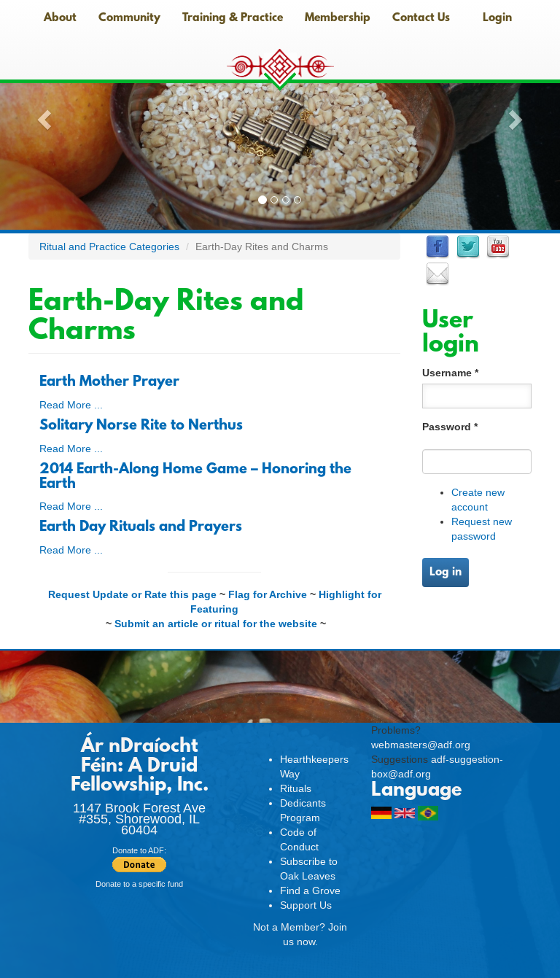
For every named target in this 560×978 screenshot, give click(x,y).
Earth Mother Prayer (109, 382)
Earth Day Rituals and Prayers (140, 527)
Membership (337, 18)
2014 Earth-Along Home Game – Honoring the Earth (195, 477)
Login (497, 18)
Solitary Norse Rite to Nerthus (141, 426)
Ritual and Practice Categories (109, 246)
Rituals (295, 788)
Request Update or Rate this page (132, 594)
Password (450, 426)
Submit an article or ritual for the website (215, 623)
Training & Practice (232, 18)
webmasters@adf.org (420, 744)
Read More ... (71, 405)
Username (450, 373)
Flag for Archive (267, 594)
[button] (42, 115)
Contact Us (421, 18)
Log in (445, 572)
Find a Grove (310, 890)
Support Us (306, 905)
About (60, 18)
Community (129, 18)
